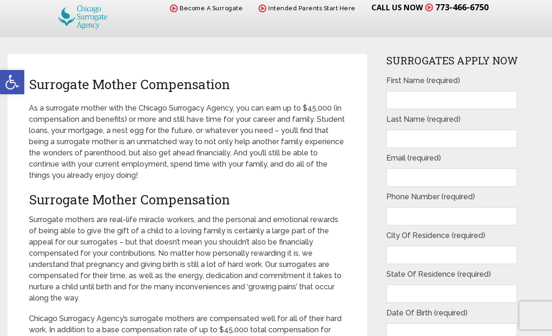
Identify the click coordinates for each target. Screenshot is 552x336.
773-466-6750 (462, 7)
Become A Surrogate (206, 8)
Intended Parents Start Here (307, 8)
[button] (12, 82)
